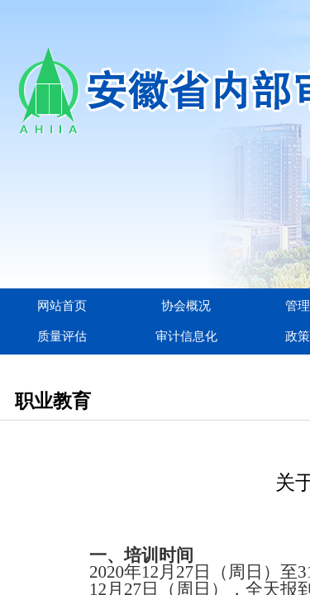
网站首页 (62, 305)
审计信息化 (186, 336)
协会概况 (186, 305)
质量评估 (62, 336)
